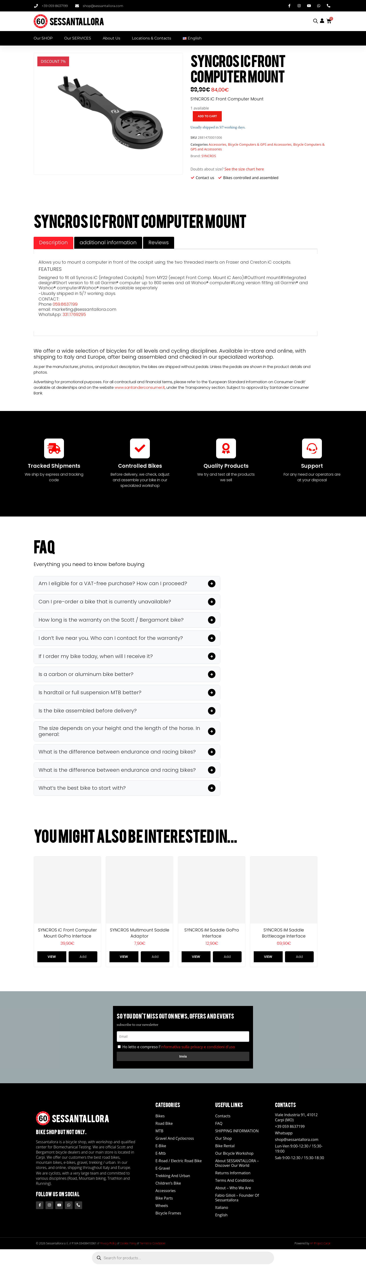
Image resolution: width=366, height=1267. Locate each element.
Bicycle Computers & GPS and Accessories (260, 144)
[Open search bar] (315, 21)
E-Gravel (162, 1168)
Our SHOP (43, 38)
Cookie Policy (128, 1244)
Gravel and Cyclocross (174, 1138)
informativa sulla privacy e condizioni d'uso (197, 1047)
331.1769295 (74, 314)
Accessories (217, 144)
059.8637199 (65, 304)
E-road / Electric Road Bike (178, 1161)
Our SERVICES (77, 38)
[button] (127, 583)
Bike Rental (225, 1146)
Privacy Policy (108, 1244)
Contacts (222, 1116)
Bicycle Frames (168, 1213)
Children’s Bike (168, 1183)
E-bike (160, 1146)
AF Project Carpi (320, 1244)
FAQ (218, 1123)
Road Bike (164, 1123)
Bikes (160, 1116)
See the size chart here (244, 169)
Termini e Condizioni (152, 1244)
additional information (109, 242)
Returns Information (232, 1173)
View (52, 957)
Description (53, 242)
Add (83, 957)
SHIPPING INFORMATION (237, 1131)
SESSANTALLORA (76, 21)
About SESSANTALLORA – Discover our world (237, 1163)
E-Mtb (160, 1153)
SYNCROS (208, 156)
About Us (111, 38)
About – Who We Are (233, 1188)
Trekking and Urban (172, 1176)
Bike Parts (164, 1198)
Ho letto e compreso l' (178, 1047)
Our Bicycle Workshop (234, 1153)
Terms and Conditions (234, 1180)
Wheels (161, 1206)
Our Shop (223, 1138)
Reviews (160, 242)
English (221, 1215)
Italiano (221, 1207)
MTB (159, 1131)
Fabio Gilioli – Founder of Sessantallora (237, 1198)
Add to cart (207, 116)
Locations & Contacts (151, 38)
